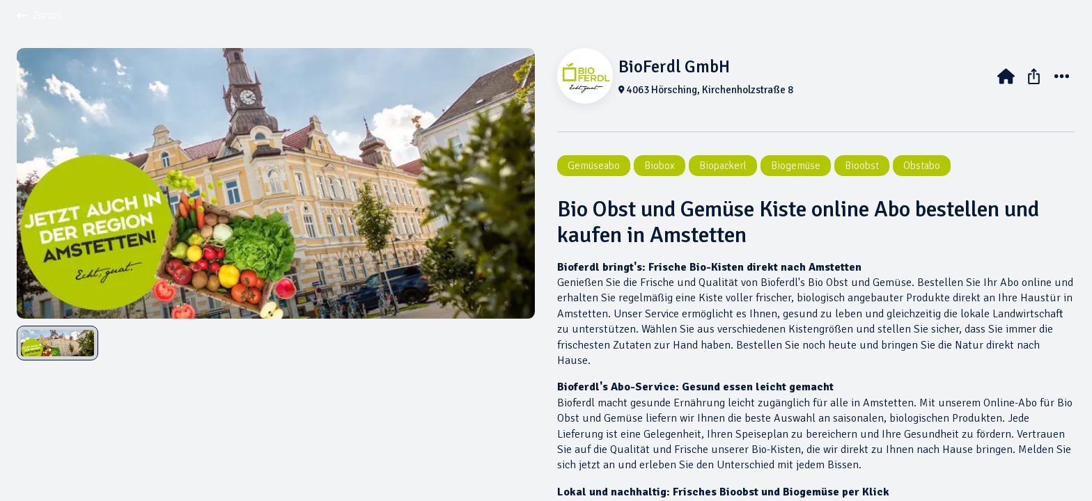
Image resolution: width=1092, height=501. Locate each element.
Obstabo (921, 165)
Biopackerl (723, 165)
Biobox (659, 165)
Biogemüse (795, 165)
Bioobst (862, 165)
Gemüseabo (594, 165)
